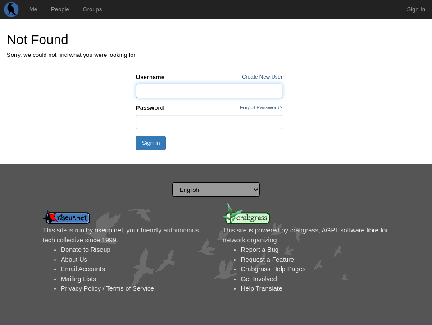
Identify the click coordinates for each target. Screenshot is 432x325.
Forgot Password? (261, 107)
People (60, 9)
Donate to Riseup (85, 249)
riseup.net (109, 230)
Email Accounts (83, 269)
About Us (74, 259)
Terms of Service (130, 288)
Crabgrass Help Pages (273, 269)
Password (150, 107)
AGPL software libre (350, 230)
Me (33, 9)
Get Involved (259, 279)
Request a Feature (267, 259)
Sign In (416, 9)
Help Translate (261, 288)
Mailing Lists (78, 279)
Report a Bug (259, 249)
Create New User (262, 76)
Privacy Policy (81, 288)
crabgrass (304, 230)
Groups (92, 9)
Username (150, 77)
